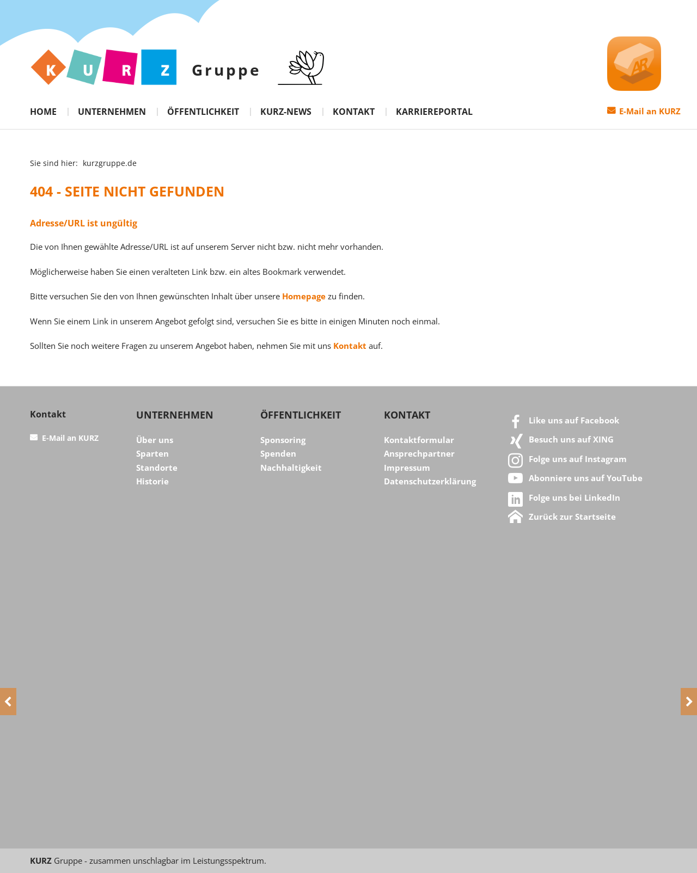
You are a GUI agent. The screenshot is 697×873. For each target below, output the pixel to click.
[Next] (689, 701)
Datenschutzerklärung (430, 481)
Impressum (407, 467)
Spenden (278, 453)
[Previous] (8, 701)
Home (43, 112)
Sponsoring (282, 439)
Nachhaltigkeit (291, 467)
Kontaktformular (419, 439)
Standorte (157, 467)
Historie (152, 481)
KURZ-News (285, 112)
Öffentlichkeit (203, 112)
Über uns (154, 439)
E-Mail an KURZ (650, 111)
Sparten (152, 453)
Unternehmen (112, 112)
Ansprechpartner (419, 453)
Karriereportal (434, 112)
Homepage (304, 296)
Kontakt (354, 112)
